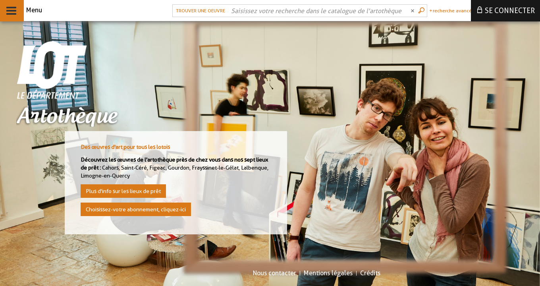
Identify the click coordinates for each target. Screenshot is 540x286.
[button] (199, 11)
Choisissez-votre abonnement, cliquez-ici (136, 209)
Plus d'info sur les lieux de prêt (123, 191)
